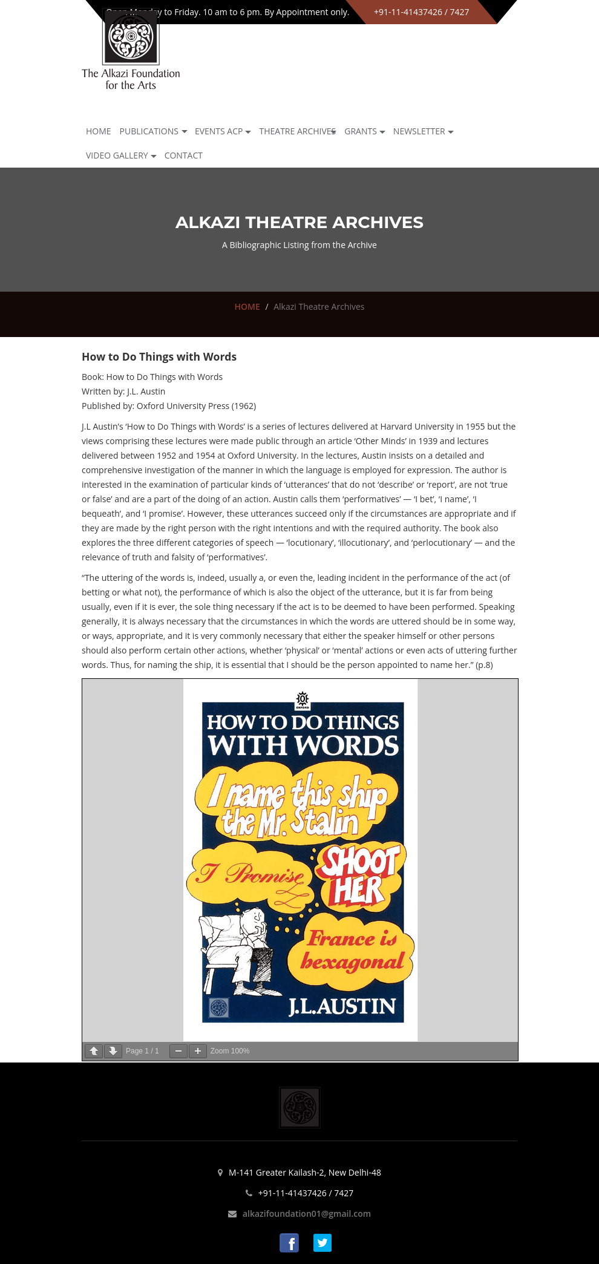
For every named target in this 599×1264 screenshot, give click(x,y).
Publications (149, 131)
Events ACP (219, 131)
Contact (184, 155)
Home (98, 131)
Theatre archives (297, 131)
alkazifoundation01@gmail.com (307, 1213)
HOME (247, 306)
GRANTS (360, 131)
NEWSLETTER (419, 131)
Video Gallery (117, 155)
